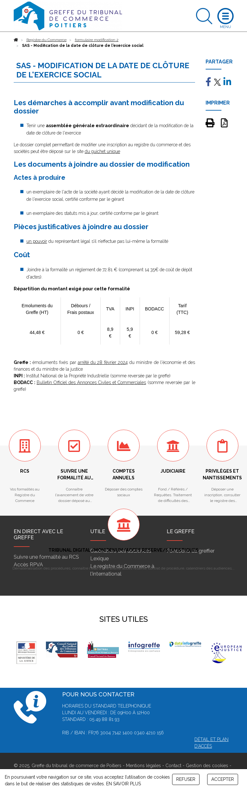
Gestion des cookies (207, 765)
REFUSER (185, 779)
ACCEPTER (222, 779)
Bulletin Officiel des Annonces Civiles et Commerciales (91, 382)
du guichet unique (102, 151)
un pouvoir (36, 241)
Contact (173, 765)
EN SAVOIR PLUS (123, 783)
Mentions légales (143, 765)
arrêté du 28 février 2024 (103, 362)
